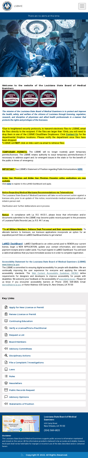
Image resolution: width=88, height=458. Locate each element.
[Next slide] (84, 50)
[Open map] (21, 423)
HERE (9, 183)
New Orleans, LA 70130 (54, 426)
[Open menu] (82, 6)
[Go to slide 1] (44, 76)
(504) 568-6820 (52, 430)
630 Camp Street (50, 423)
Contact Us (72, 134)
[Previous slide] (4, 50)
